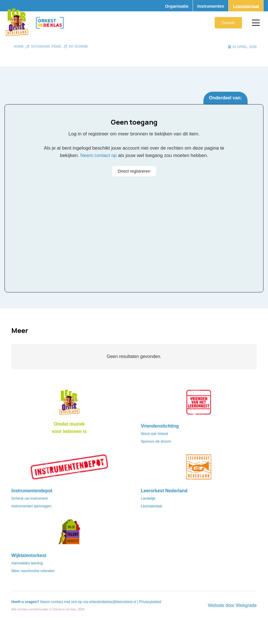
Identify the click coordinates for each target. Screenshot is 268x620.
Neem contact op (98, 155)
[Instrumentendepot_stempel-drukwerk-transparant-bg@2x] (69, 468)
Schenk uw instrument (29, 498)
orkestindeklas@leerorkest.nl (112, 602)
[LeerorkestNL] (199, 468)
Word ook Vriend (154, 434)
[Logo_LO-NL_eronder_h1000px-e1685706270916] (69, 404)
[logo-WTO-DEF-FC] (69, 533)
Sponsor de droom (156, 441)
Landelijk (148, 498)
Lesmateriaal (151, 506)
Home (19, 47)
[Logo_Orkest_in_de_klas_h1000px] (49, 22)
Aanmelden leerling (27, 563)
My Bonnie (78, 47)
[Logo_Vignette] (17, 23)
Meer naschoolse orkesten (32, 571)
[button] (255, 23)
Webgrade (246, 605)
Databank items (46, 47)
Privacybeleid (150, 602)
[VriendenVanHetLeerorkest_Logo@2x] (199, 404)
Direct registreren (134, 171)
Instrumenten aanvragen (31, 506)
